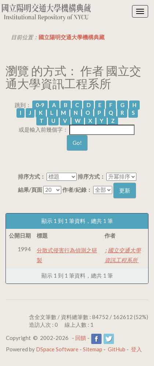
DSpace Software (57, 349)
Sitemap (92, 349)
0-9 (40, 105)
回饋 (80, 337)
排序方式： (31, 176)
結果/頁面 (30, 189)
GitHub (116, 349)
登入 (136, 349)
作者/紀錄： (77, 189)
